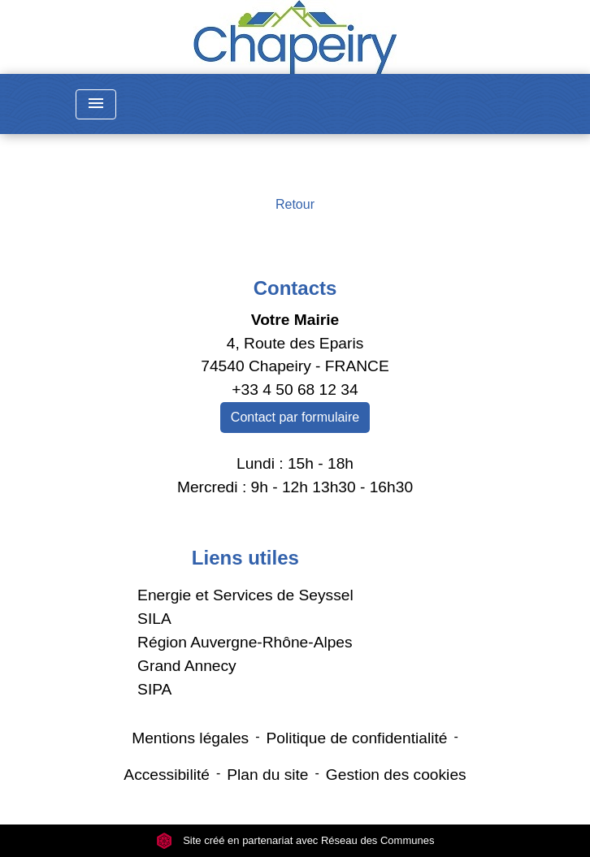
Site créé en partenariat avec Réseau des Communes (295, 840)
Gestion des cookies (396, 774)
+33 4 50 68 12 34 (295, 389)
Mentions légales (190, 738)
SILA (154, 618)
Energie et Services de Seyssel (245, 595)
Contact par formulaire (295, 417)
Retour (295, 204)
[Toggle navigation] (96, 104)
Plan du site (267, 774)
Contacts (295, 288)
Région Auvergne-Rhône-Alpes (245, 642)
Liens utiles (245, 558)
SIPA (154, 689)
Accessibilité (167, 774)
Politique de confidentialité (357, 738)
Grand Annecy (186, 665)
